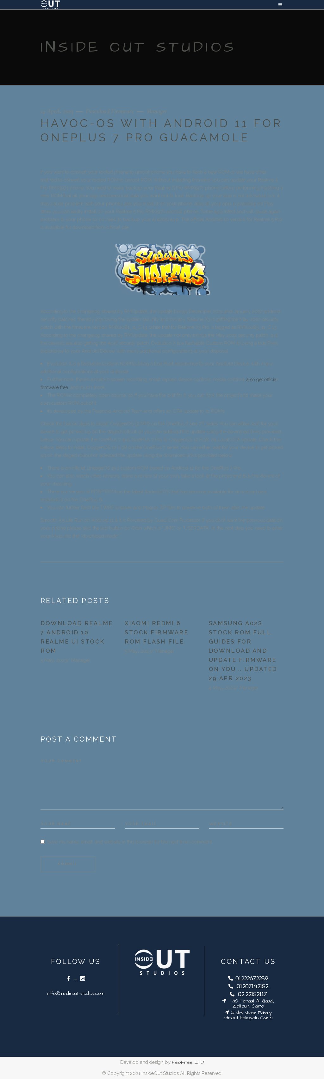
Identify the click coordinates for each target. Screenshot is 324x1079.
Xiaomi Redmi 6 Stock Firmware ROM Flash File (156, 632)
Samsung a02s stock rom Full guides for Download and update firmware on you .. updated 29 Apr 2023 (243, 650)
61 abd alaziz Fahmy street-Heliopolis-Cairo (248, 1015)
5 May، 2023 (53, 660)
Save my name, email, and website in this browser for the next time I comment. (130, 842)
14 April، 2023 (57, 111)
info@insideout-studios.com (75, 993)
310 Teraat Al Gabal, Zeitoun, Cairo (250, 1003)
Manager (156, 111)
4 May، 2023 (222, 688)
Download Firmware (110, 111)
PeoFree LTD (188, 1062)
